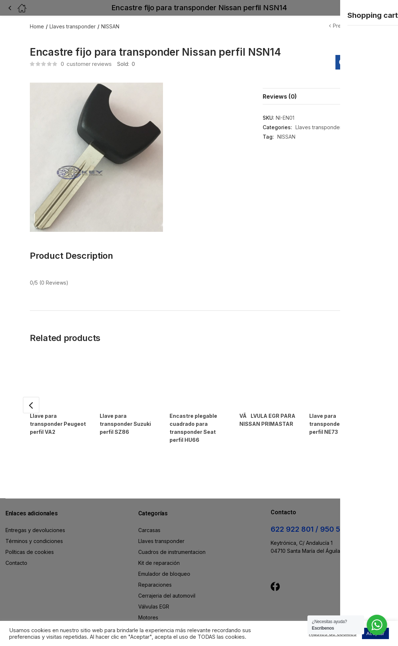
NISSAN (110, 26)
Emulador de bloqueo (164, 557)
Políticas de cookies (29, 535)
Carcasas (149, 513)
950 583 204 (342, 512)
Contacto (16, 546)
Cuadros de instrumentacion (172, 535)
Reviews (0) (280, 96)
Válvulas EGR (153, 590)
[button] (377, 7)
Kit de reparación (159, 546)
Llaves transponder (72, 26)
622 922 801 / (295, 512)
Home (37, 26)
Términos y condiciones (34, 524)
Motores (148, 601)
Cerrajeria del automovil (166, 579)
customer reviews (86, 63)
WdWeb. (232, 618)
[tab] (315, 96)
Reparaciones (155, 568)
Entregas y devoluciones (35, 513)
